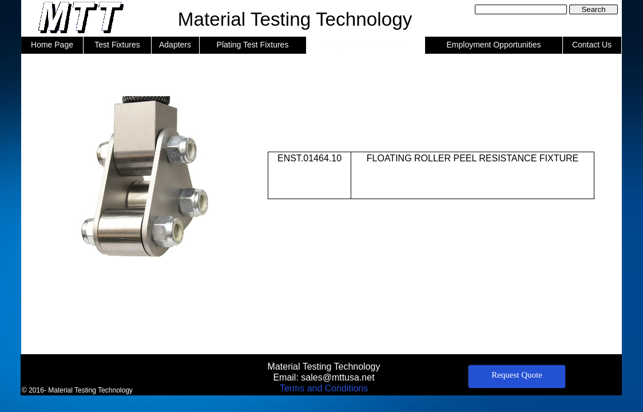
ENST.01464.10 (309, 158)
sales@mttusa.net (337, 377)
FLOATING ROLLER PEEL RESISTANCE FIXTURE (472, 158)
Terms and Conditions (324, 388)
